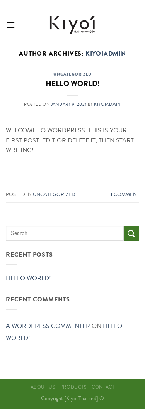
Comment (125, 194)
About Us (43, 387)
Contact (103, 387)
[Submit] (131, 233)
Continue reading (72, 168)
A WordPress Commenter (48, 326)
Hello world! (73, 83)
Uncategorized (72, 74)
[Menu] (10, 24)
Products (73, 387)
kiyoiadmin (105, 53)
